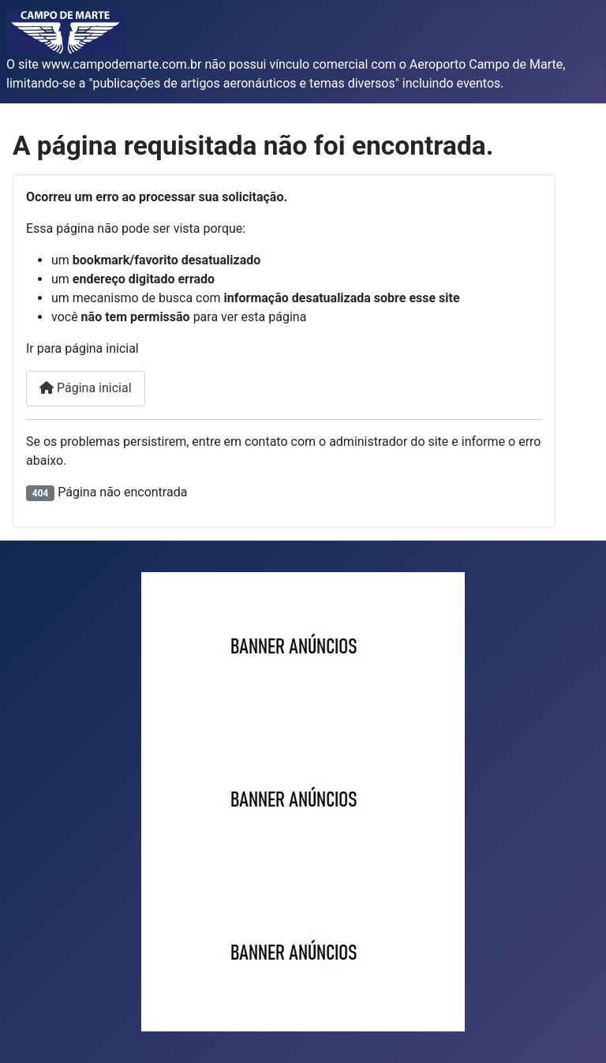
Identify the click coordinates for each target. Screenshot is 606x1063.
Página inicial (85, 387)
